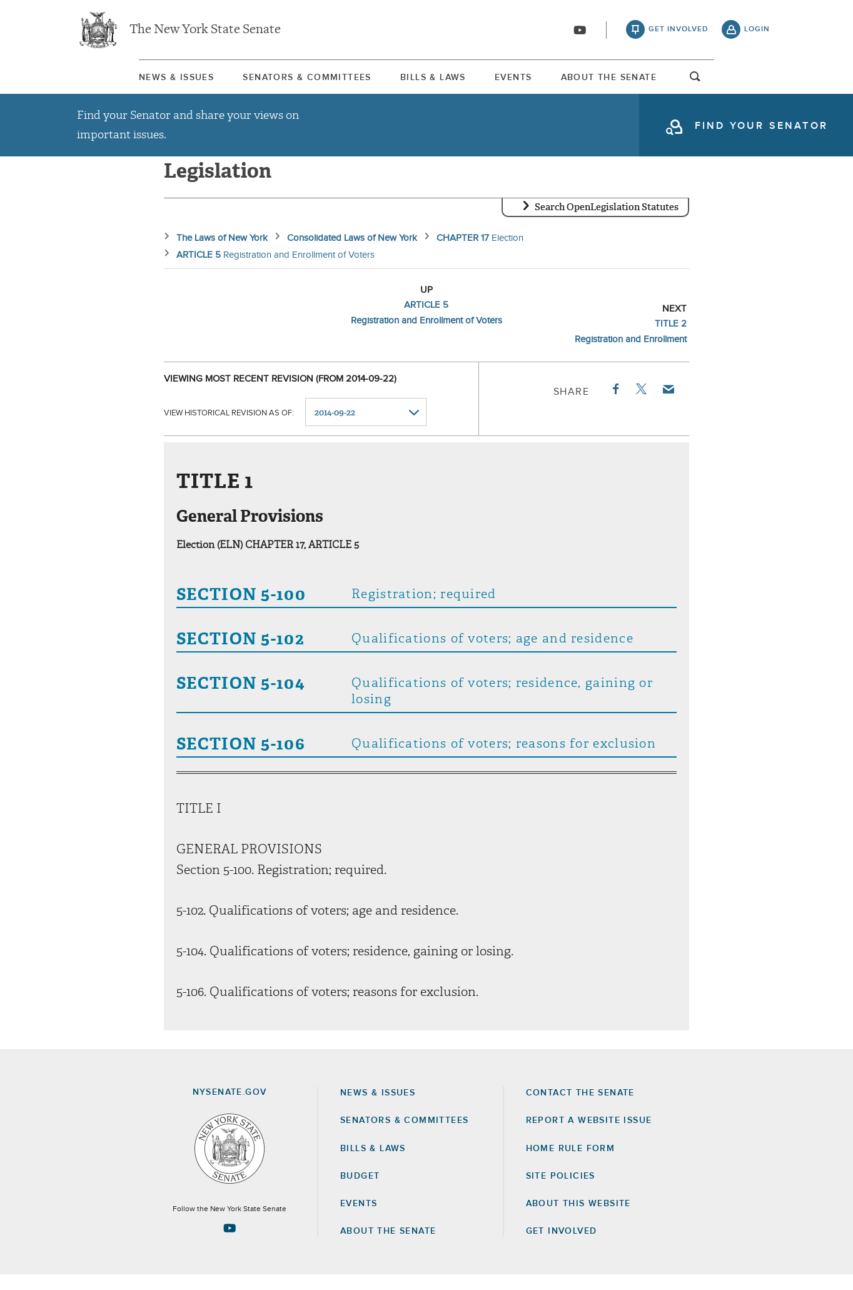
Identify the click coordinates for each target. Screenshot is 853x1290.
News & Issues (114, 80)
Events (535, 80)
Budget (360, 1191)
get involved (679, 31)
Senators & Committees (273, 80)
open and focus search (757, 83)
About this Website (578, 1218)
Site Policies (560, 1191)
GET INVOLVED (561, 1246)
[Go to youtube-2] (579, 32)
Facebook (614, 404)
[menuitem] (114, 80)
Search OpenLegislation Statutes (607, 222)
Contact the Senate (580, 1108)
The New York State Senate (205, 31)
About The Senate (658, 80)
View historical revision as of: (229, 428)
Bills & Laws (427, 80)
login (757, 31)
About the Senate (388, 1246)
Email (668, 404)
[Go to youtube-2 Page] (229, 1243)
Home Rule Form (570, 1163)
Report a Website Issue (589, 1135)
